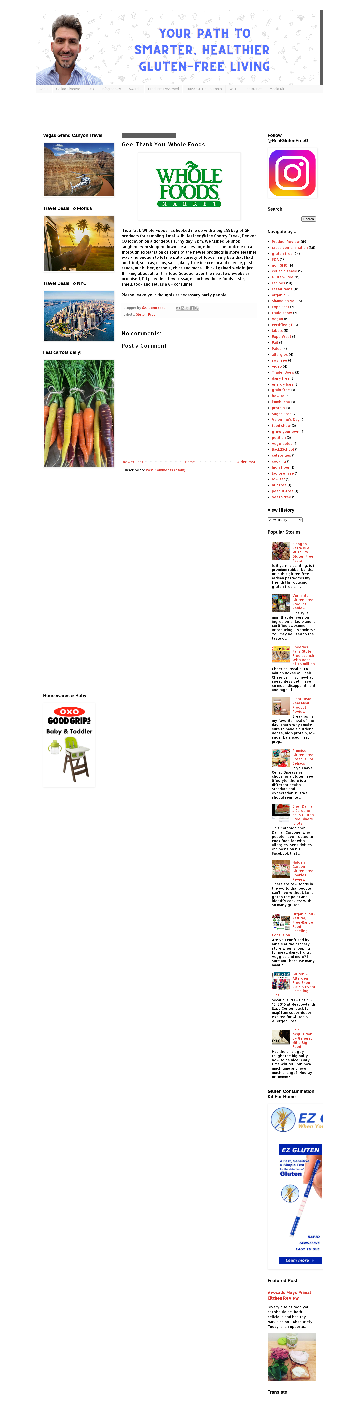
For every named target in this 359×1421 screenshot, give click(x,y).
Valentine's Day (286, 419)
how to (278, 396)
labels (277, 330)
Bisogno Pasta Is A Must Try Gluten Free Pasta (302, 552)
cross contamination (290, 247)
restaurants (282, 289)
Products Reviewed (163, 89)
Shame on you (284, 301)
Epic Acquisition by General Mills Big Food (302, 1038)
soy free (279, 360)
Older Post (246, 462)
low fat (278, 479)
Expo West (281, 336)
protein (278, 408)
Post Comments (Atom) (165, 470)
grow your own (285, 431)
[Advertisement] (164, 112)
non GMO (280, 265)
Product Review (286, 241)
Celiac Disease (68, 89)
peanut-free (283, 491)
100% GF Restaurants (204, 89)
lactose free (283, 473)
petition (279, 437)
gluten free (282, 253)
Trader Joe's (283, 372)
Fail (275, 342)
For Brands (253, 89)
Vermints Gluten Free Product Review (302, 601)
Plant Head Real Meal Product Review (301, 705)
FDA (275, 259)
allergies (280, 354)
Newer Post (133, 462)
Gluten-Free (145, 314)
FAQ (91, 89)
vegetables (282, 443)
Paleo (277, 348)
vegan (277, 319)
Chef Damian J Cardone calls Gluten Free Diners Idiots (303, 814)
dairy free (281, 378)
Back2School (283, 449)
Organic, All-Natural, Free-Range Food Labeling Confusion (293, 924)
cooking (279, 461)
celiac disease (284, 271)
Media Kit (277, 89)
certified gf (282, 325)
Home (190, 462)
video (277, 366)
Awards (135, 89)
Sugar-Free (282, 414)
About (44, 89)
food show (281, 425)
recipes (278, 283)
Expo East (280, 307)
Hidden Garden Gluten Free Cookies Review (302, 870)
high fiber (281, 467)
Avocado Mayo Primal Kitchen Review (289, 1295)
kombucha (281, 402)
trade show (282, 313)
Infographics (111, 89)
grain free (281, 390)
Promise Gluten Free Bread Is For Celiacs (302, 756)
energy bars (283, 384)
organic (278, 295)
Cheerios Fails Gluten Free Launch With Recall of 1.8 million (303, 655)
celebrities (281, 455)
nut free (279, 485)
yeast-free (281, 497)
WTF (233, 89)
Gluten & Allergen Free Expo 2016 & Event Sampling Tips (294, 984)
